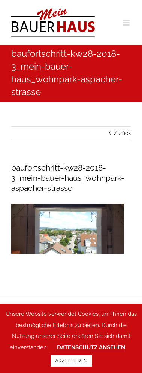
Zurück (122, 133)
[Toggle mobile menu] (127, 23)
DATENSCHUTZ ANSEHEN (91, 347)
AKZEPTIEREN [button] (71, 361)
